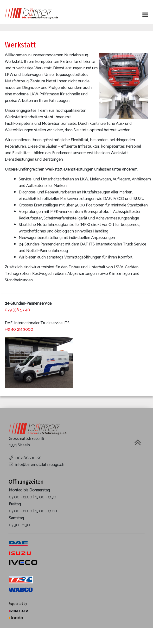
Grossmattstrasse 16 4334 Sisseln (26, 442)
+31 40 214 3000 (19, 329)
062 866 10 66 (28, 458)
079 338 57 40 (17, 310)
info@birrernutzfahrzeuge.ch (39, 464)
